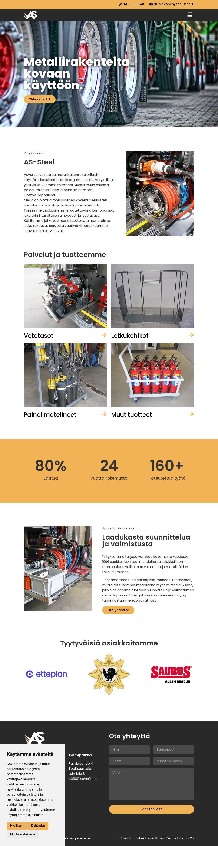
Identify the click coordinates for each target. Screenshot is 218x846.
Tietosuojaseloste (75, 838)
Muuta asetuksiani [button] (22, 834)
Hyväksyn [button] (16, 825)
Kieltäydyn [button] (38, 825)
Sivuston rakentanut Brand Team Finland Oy (157, 838)
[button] (190, 15)
